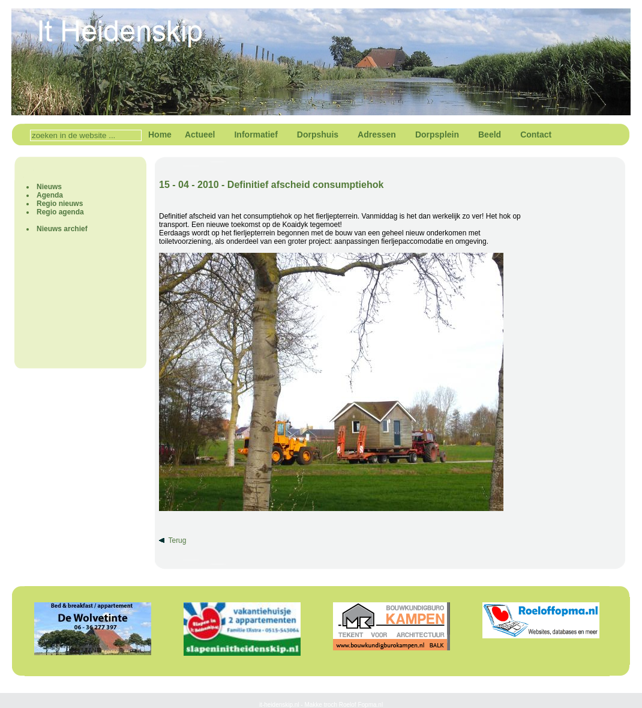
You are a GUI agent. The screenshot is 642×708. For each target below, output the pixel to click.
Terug (177, 540)
